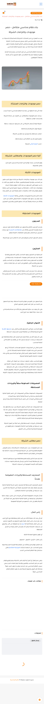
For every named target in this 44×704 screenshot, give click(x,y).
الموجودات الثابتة (9, 196)
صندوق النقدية (6, 329)
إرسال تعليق (35, 640)
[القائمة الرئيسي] (41, 4)
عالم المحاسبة (14, 680)
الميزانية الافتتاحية (14, 547)
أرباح (23, 524)
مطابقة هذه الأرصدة (15, 230)
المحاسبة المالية (36, 13)
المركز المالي (34, 144)
